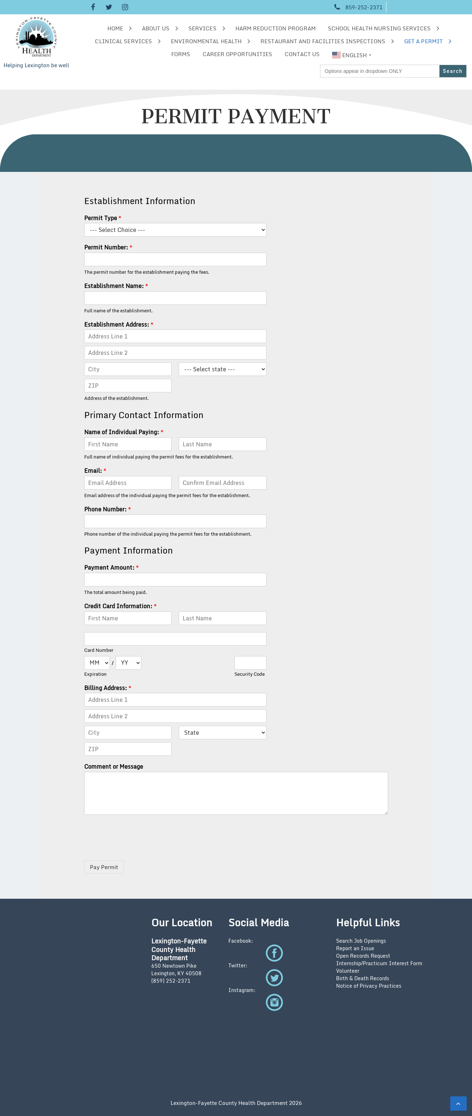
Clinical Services (123, 41)
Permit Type (102, 218)
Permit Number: (108, 247)
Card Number (98, 650)
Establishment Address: (118, 324)
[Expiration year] (128, 663)
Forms (181, 54)
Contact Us (302, 54)
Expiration (95, 674)
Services (202, 28)
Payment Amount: (111, 567)
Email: (95, 471)
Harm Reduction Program (275, 28)
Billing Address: (107, 688)
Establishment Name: (116, 286)
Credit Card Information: (120, 606)
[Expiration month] (97, 663)
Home (115, 28)
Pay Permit (104, 867)
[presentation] (138, 849)
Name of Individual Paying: (123, 432)
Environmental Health (206, 41)
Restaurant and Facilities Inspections (322, 41)
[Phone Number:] (175, 521)
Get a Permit (423, 41)
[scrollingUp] (458, 1103)
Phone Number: (107, 509)
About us (155, 28)
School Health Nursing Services (379, 28)
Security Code (249, 674)
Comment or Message (113, 766)
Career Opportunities (238, 54)
